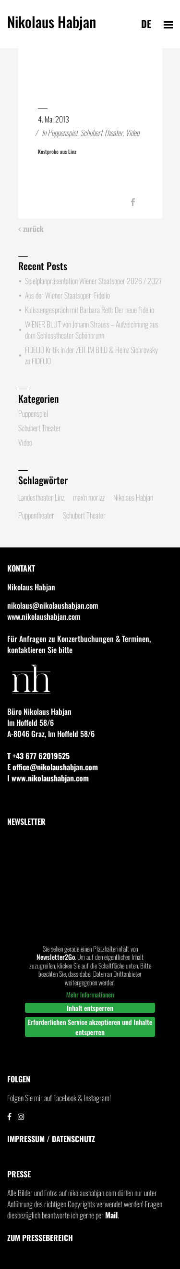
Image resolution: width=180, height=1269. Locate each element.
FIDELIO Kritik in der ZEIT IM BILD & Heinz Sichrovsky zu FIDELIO (91, 355)
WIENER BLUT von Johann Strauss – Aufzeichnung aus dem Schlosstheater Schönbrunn (91, 329)
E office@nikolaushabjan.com (52, 767)
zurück (31, 228)
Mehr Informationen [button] (90, 994)
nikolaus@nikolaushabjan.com (52, 605)
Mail (111, 1215)
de (146, 23)
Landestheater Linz (41, 497)
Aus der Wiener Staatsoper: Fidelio (67, 295)
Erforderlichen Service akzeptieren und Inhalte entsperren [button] (90, 1027)
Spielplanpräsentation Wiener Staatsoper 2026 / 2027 (93, 281)
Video (132, 132)
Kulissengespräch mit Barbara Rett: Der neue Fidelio (89, 309)
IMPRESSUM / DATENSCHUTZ (51, 1139)
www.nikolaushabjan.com (43, 616)
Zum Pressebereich (40, 1237)
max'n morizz (89, 497)
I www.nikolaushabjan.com (48, 778)
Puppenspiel (62, 132)
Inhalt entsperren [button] (90, 1008)
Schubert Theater (101, 132)
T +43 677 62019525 (38, 756)
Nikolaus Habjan (51, 25)
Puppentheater (36, 515)
